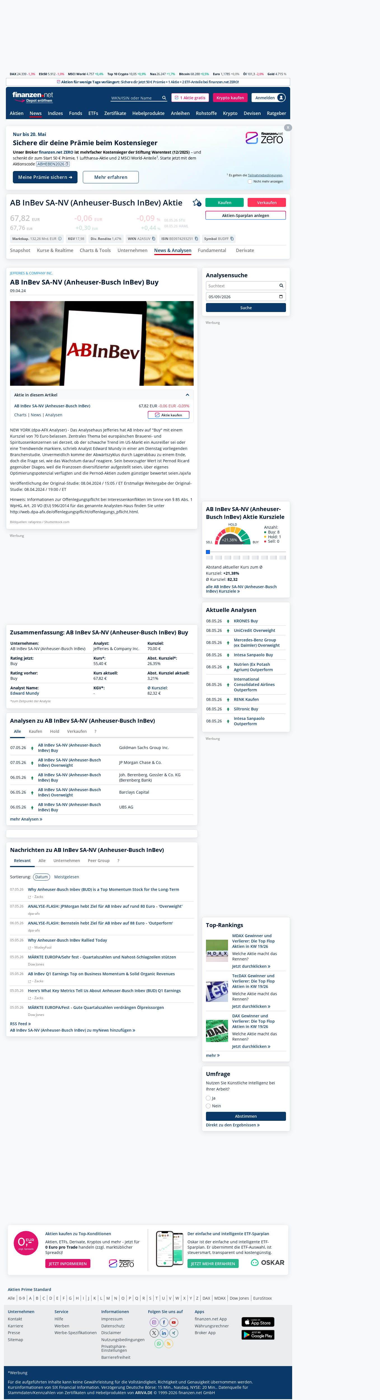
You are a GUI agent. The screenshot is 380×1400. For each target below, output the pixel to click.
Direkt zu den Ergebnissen (233, 1125)
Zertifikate (115, 113)
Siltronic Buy (246, 709)
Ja (213, 1099)
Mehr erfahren (111, 177)
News (36, 113)
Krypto (230, 113)
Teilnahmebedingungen (265, 175)
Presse (14, 1334)
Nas (153, 73)
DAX (13, 73)
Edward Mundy (24, 694)
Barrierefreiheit (115, 1358)
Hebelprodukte (148, 113)
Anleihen (180, 113)
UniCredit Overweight (254, 631)
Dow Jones (239, 1299)
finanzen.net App (211, 1320)
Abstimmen (246, 1117)
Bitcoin (184, 73)
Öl (245, 73)
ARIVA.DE (144, 1393)
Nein (216, 1107)
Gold (271, 73)
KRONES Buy (246, 621)
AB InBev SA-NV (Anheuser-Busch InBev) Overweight (69, 763)
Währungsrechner (212, 1327)
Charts (20, 415)
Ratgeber (276, 113)
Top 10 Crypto (117, 73)
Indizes (55, 113)
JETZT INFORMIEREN (68, 1264)
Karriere (15, 1327)
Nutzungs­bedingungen (123, 1341)
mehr (213, 1056)
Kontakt (15, 1320)
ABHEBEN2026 (53, 164)
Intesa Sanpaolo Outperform (249, 721)
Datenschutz (113, 1327)
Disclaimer (111, 1334)
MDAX (220, 1299)
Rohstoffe (206, 113)
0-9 (22, 1299)
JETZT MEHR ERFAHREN (213, 1264)
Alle (11, 1299)
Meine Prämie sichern (45, 177)
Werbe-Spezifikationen (76, 1334)
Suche (246, 308)
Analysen (53, 415)
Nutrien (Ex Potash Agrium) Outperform (253, 667)
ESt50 (43, 73)
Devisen (252, 113)
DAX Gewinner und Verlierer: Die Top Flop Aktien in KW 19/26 (253, 1022)
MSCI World (77, 73)
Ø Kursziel (157, 688)
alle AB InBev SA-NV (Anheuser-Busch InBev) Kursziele (241, 590)
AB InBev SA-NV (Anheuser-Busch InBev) (52, 406)
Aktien (17, 113)
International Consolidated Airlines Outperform (254, 685)
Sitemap (15, 1341)
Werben (62, 1327)
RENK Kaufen (246, 700)
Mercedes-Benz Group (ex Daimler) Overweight (257, 643)
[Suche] (164, 98)
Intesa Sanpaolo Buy (253, 655)
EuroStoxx (262, 1299)
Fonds (75, 113)
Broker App (205, 1334)
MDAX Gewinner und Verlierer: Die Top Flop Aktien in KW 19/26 (253, 941)
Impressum (112, 1320)
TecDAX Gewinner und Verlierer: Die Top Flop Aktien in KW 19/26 (253, 982)
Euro (216, 73)
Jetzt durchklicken (251, 966)
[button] (190, 97)
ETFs (93, 113)
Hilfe (59, 1320)
